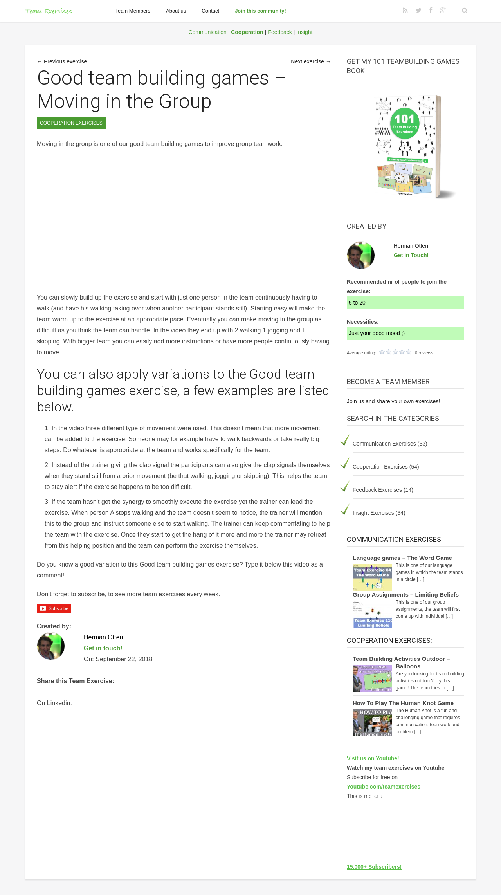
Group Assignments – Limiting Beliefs (406, 594)
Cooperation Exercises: (389, 640)
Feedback (280, 32)
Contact (210, 11)
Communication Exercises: (395, 539)
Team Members (132, 11)
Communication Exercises (384, 443)
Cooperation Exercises (380, 467)
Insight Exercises (373, 513)
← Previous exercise (62, 61)
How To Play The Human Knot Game (403, 703)
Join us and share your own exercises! (393, 401)
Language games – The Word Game (402, 557)
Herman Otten (411, 246)
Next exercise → (311, 61)
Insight (304, 32)
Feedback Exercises (377, 490)
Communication (208, 32)
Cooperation (247, 32)
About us (176, 11)
